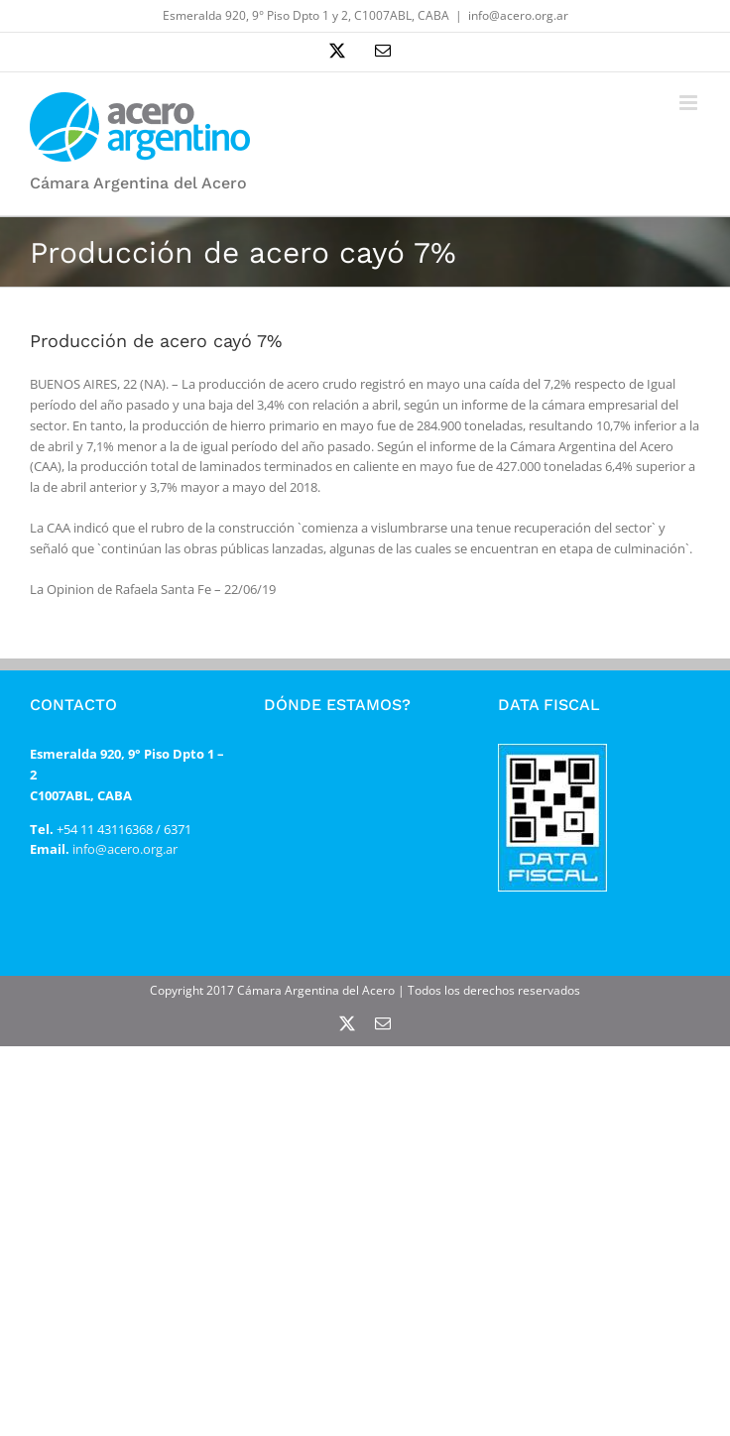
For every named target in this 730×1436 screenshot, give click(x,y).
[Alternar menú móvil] (689, 102)
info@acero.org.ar (518, 15)
